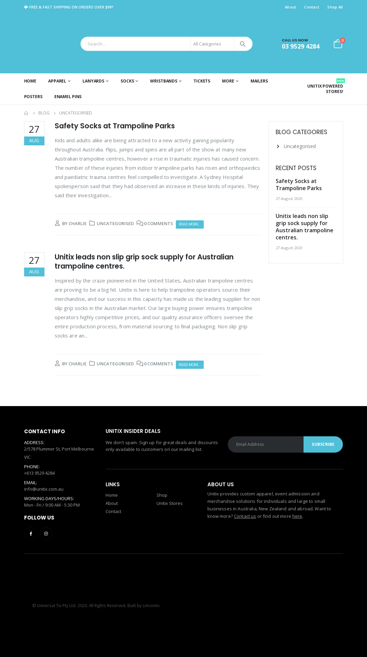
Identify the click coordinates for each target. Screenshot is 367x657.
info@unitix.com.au (43, 489)
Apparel (57, 81)
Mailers (259, 81)
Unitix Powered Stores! (325, 86)
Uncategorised (115, 223)
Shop (162, 495)
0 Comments (158, 223)
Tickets (202, 81)
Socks (127, 81)
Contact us (245, 516)
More (228, 81)
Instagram (46, 533)
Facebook (31, 533)
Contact (311, 7)
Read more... (190, 224)
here (297, 516)
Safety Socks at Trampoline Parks (115, 126)
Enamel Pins (68, 96)
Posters (33, 96)
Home (30, 81)
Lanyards (93, 81)
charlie (78, 223)
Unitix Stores (170, 503)
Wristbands (163, 81)
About (290, 7)
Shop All (335, 7)
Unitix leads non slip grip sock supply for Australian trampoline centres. (144, 261)
